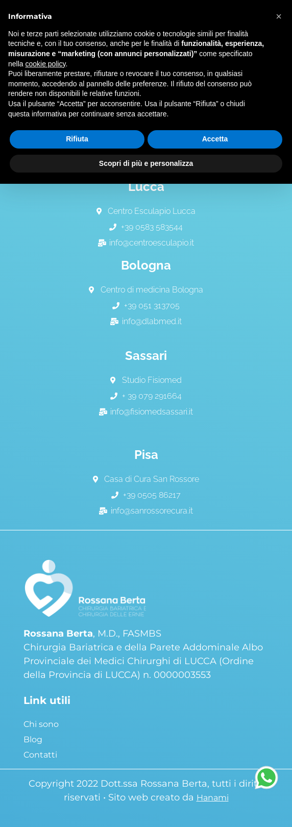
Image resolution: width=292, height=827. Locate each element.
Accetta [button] (215, 139)
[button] (279, 16)
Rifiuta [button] (77, 139)
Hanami (213, 797)
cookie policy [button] (45, 64)
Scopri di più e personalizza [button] (146, 163)
